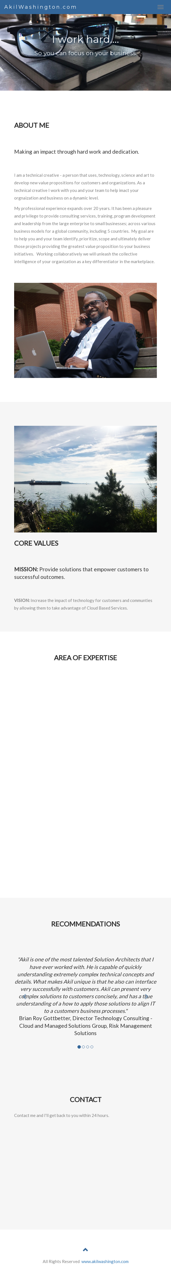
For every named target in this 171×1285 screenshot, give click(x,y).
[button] (25, 996)
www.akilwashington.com (105, 1261)
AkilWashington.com (40, 7)
